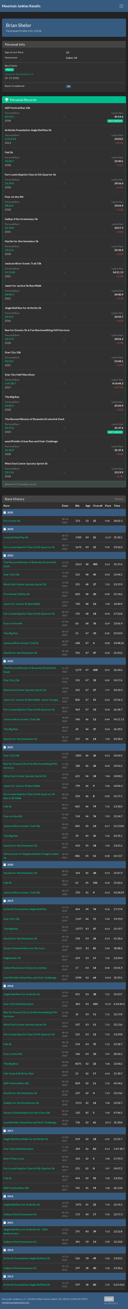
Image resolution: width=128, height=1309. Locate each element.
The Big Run (11, 633)
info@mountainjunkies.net (15, 1302)
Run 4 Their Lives (14, 1158)
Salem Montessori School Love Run (25, 967)
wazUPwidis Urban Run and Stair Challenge (30, 977)
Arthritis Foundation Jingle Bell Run (25, 909)
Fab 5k (8, 806)
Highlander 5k (12, 957)
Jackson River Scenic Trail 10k (22, 719)
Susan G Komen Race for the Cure (24, 948)
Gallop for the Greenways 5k (21, 1102)
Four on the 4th (13, 623)
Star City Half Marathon (18, 1003)
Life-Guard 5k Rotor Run (19, 1073)
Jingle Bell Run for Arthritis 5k (22, 994)
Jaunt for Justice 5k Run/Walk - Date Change (31, 699)
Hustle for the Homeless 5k (19, 74)
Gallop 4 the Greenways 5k (20, 1214)
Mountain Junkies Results (21, 6)
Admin (109, 1299)
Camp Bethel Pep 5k (16, 537)
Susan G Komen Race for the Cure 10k (27, 1112)
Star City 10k (12, 574)
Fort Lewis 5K (12, 520)
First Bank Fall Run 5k (17, 594)
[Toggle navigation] (121, 6)
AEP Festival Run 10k (16, 1083)
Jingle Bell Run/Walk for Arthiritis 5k (26, 1138)
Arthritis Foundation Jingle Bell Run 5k (27, 1258)
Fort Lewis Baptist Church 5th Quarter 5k (29, 547)
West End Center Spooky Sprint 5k (25, 584)
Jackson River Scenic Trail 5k (21, 642)
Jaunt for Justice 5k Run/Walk (22, 603)
